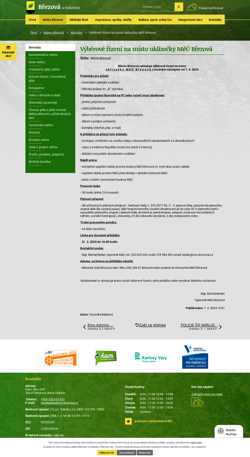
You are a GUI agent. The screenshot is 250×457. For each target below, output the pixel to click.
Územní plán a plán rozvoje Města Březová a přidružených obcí (50, 114)
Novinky (76, 33)
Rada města (37, 62)
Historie (34, 132)
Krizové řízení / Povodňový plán (47, 79)
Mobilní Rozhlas (40, 162)
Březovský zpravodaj (43, 102)
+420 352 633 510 (53, 399)
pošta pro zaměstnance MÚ (153, 421)
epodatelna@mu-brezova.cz (59, 403)
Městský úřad (79, 20)
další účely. (196, 442)
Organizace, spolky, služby (113, 20)
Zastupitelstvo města (43, 55)
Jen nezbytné (126, 452)
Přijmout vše (107, 452)
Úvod (32, 20)
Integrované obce (190, 20)
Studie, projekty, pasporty (46, 154)
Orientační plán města (44, 69)
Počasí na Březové (211, 8)
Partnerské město (41, 125)
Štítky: (84, 58)
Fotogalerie (36, 88)
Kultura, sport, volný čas (155, 20)
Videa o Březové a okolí (44, 95)
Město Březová (53, 20)
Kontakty (215, 20)
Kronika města (39, 140)
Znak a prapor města (43, 147)
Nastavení (144, 452)
